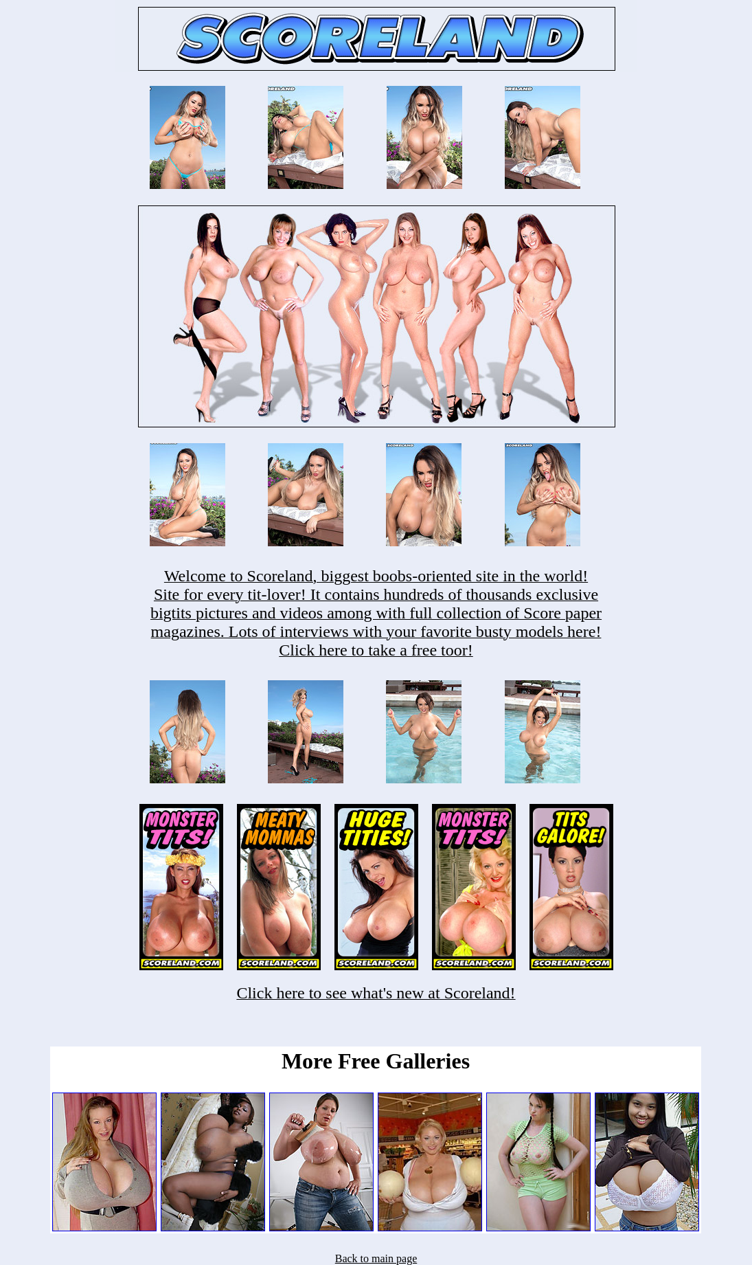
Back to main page (376, 1258)
